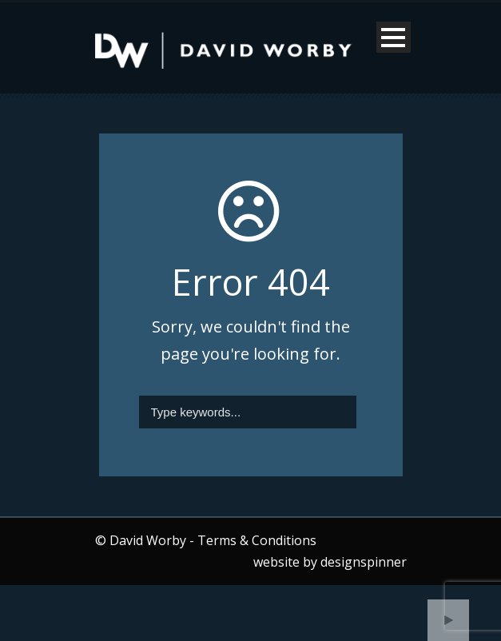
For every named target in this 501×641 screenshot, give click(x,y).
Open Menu (393, 37)
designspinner (363, 562)
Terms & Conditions (256, 540)
